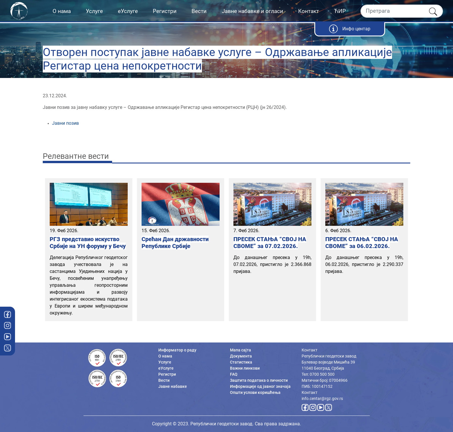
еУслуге (128, 11)
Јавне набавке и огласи (252, 11)
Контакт (308, 11)
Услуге (94, 11)
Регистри (165, 11)
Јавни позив (65, 123)
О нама (62, 11)
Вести (199, 11)
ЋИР (340, 11)
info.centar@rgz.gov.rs (322, 398)
